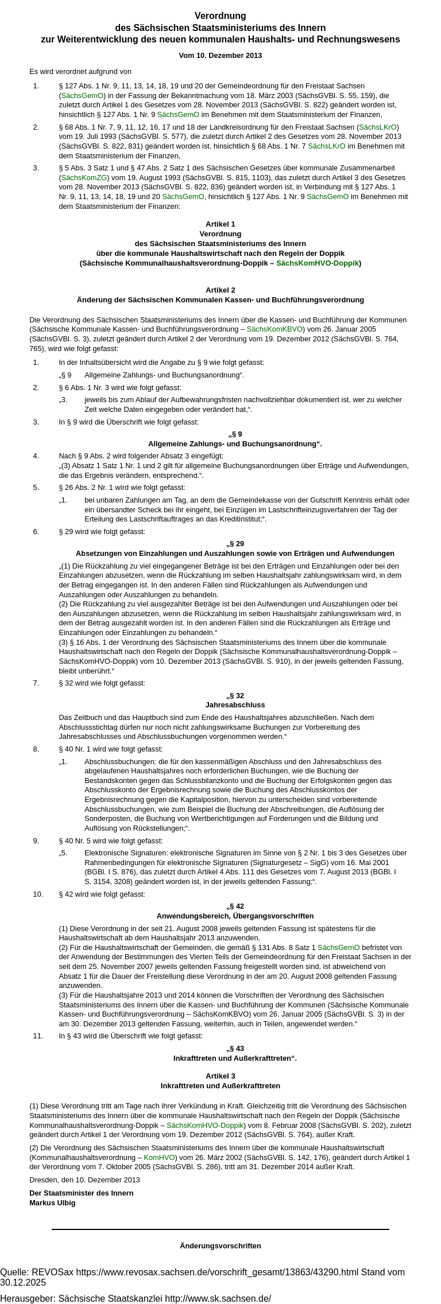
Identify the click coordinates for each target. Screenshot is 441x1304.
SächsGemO (82, 95)
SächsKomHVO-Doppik (317, 263)
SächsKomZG (84, 177)
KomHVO (159, 1157)
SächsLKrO (377, 127)
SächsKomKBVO (275, 329)
